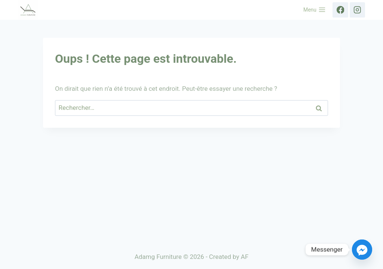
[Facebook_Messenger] (362, 249)
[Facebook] (340, 10)
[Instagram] (357, 10)
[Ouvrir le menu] (314, 10)
